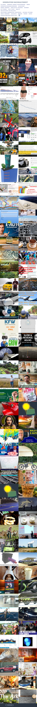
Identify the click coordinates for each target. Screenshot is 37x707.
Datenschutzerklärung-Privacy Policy (9, 15)
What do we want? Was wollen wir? (8, 10)
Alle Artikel (3, 4)
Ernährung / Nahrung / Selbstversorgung (16, 4)
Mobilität (18, 9)
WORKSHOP (20, 13)
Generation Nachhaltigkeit (15, 2)
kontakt (30, 13)
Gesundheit (26, 7)
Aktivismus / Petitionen (28, 12)
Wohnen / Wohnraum (5, 7)
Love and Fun (13, 13)
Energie (28, 4)
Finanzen (25, 13)
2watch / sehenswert (5, 13)
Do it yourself (4, 9)
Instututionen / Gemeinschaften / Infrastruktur (11, 12)
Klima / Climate (11, 9)
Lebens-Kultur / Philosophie (17, 7)
